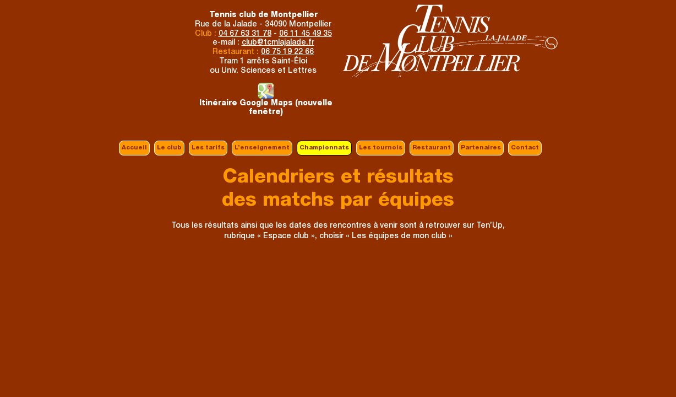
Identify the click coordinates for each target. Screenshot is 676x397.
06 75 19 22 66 (287, 52)
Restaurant (431, 148)
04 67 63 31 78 (245, 34)
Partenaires (481, 148)
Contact (525, 148)
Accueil (134, 148)
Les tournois (380, 148)
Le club (169, 148)
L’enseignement (262, 148)
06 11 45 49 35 (305, 34)
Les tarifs (208, 148)
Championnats (324, 148)
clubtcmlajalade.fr (278, 43)
